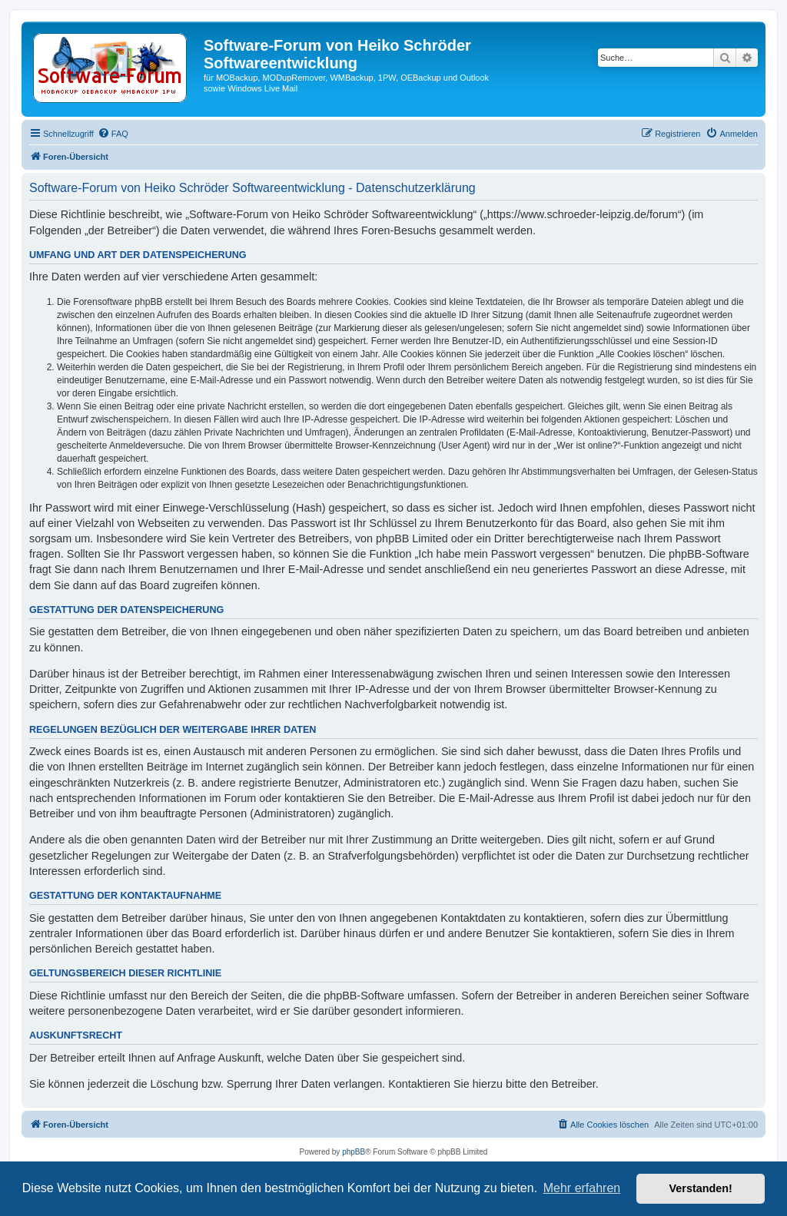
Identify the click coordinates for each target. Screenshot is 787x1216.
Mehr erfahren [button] (582, 1187)
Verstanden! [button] (700, 1188)
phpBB (353, 1152)
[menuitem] (113, 133)
